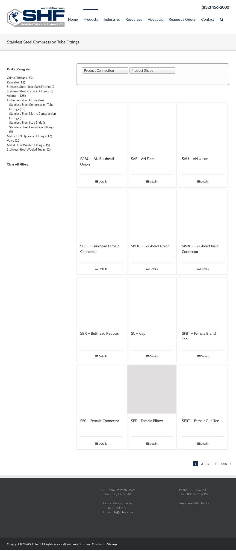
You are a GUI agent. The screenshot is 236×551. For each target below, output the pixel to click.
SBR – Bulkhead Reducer (99, 333)
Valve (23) (14, 140)
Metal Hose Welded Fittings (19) (28, 145)
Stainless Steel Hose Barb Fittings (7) (31, 87)
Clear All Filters (17, 164)
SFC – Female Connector (99, 421)
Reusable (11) (16, 82)
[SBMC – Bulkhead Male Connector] (202, 214)
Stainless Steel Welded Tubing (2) (29, 149)
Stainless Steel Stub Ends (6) (28, 122)
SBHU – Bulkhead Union (150, 246)
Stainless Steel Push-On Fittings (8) (30, 91)
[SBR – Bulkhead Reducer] (101, 301)
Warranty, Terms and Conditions (86, 544)
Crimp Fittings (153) (20, 78)
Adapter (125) (16, 95)
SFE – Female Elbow (147, 421)
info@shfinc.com (122, 512)
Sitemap (112, 544)
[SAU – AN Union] (202, 127)
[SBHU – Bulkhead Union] (151, 214)
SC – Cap (138, 333)
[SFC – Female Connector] (101, 389)
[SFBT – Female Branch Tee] (202, 301)
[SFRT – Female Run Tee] (202, 389)
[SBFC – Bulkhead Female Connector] (101, 214)
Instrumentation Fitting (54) (25, 100)
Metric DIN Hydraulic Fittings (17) (29, 136)
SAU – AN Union (195, 159)
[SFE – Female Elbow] (151, 389)
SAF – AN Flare (142, 159)
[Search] (221, 19)
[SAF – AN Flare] (151, 127)
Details (103, 181)
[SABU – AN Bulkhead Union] (101, 127)
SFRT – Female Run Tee (200, 421)
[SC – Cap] (151, 301)
